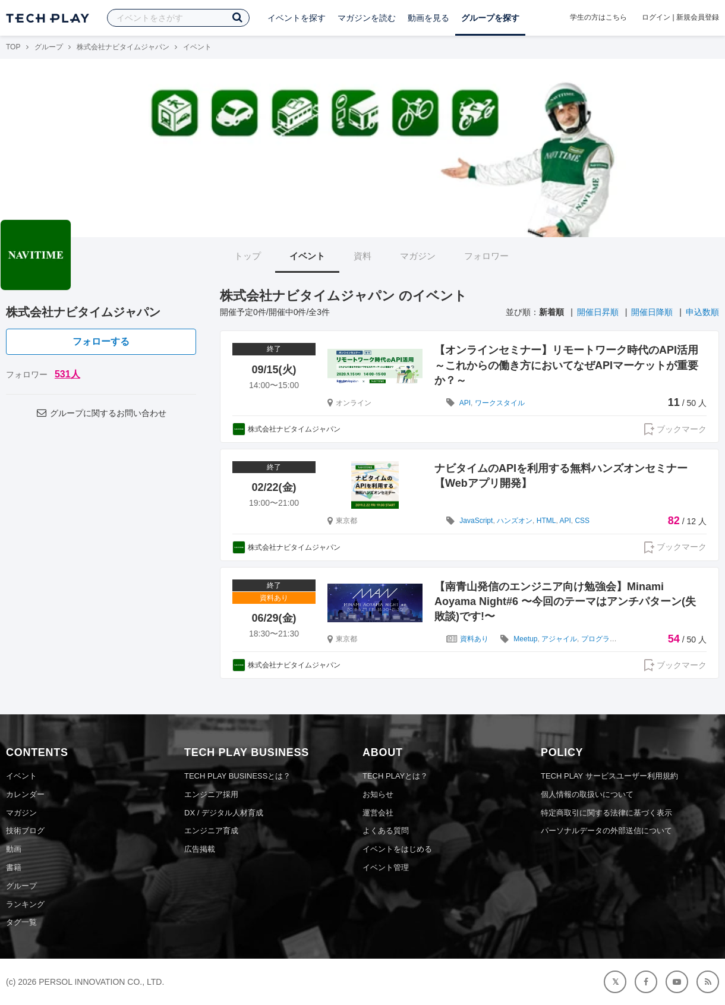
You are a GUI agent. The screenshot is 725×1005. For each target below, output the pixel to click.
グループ (48, 47)
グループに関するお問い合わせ (101, 413)
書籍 (13, 867)
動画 (13, 849)
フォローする (101, 341)
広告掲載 (199, 849)
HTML (546, 520)
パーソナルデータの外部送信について (606, 830)
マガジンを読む (367, 18)
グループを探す (490, 18)
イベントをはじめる (397, 849)
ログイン (656, 17)
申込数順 (702, 312)
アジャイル (559, 639)
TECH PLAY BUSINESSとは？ (237, 775)
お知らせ (378, 794)
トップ (247, 256)
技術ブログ (25, 830)
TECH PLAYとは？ (395, 775)
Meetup (525, 639)
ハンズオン (514, 520)
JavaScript (476, 520)
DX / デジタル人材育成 (223, 812)
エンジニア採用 (211, 794)
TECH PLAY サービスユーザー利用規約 (609, 775)
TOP (13, 47)
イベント (307, 256)
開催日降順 (652, 312)
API (465, 403)
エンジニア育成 (211, 830)
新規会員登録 (697, 17)
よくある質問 (386, 830)
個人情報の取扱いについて (587, 794)
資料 (362, 256)
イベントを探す (296, 18)
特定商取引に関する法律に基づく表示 (606, 812)
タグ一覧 (21, 922)
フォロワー (486, 256)
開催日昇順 (598, 312)
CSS (582, 520)
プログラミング (606, 639)
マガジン (418, 256)
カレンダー (25, 794)
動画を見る (428, 18)
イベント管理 (386, 867)
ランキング (25, 904)
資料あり (474, 639)
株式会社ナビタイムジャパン (123, 47)
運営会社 (378, 812)
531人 (67, 374)
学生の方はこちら (598, 17)
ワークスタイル (500, 403)
